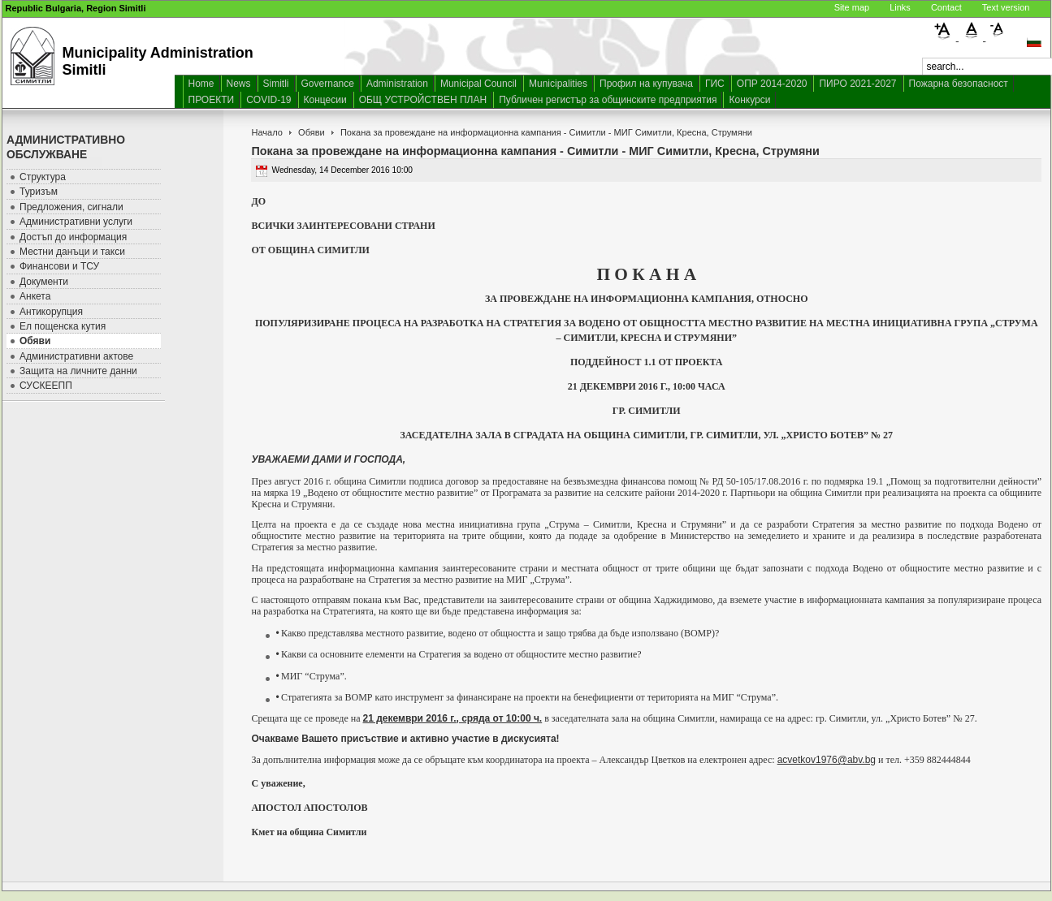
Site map (851, 7)
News (239, 83)
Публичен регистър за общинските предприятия (607, 100)
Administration (397, 83)
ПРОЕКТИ (211, 100)
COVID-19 (268, 100)
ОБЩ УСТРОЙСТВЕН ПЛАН (423, 100)
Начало (266, 132)
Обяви (311, 132)
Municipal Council (478, 83)
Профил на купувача (646, 83)
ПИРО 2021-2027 (857, 83)
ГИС (715, 83)
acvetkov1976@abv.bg (826, 759)
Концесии (325, 100)
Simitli (276, 83)
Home (201, 83)
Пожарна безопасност (958, 83)
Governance (327, 83)
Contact (946, 7)
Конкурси (749, 100)
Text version (1006, 7)
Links (900, 7)
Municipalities (558, 83)
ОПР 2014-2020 (772, 83)
